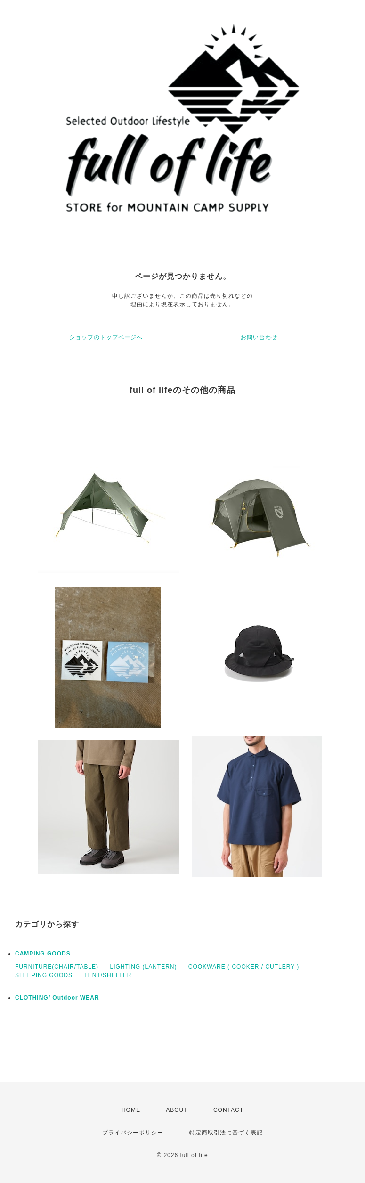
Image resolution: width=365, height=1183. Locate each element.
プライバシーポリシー (132, 1132)
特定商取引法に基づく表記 (226, 1132)
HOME (131, 1110)
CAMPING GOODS (43, 953)
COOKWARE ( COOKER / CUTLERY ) (243, 966)
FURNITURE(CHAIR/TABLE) (56, 966)
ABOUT (176, 1110)
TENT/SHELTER (107, 975)
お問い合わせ (259, 337)
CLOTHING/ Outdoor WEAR (57, 998)
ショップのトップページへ (106, 337)
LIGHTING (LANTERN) (143, 966)
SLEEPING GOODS (44, 975)
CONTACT (228, 1110)
